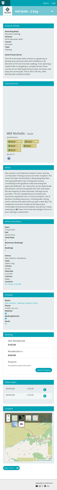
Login (53, 3)
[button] (28, 435)
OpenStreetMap (46, 460)
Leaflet (37, 460)
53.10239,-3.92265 (13, 284)
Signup (46, 3)
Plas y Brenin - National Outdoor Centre (21, 303)
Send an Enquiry (43, 370)
